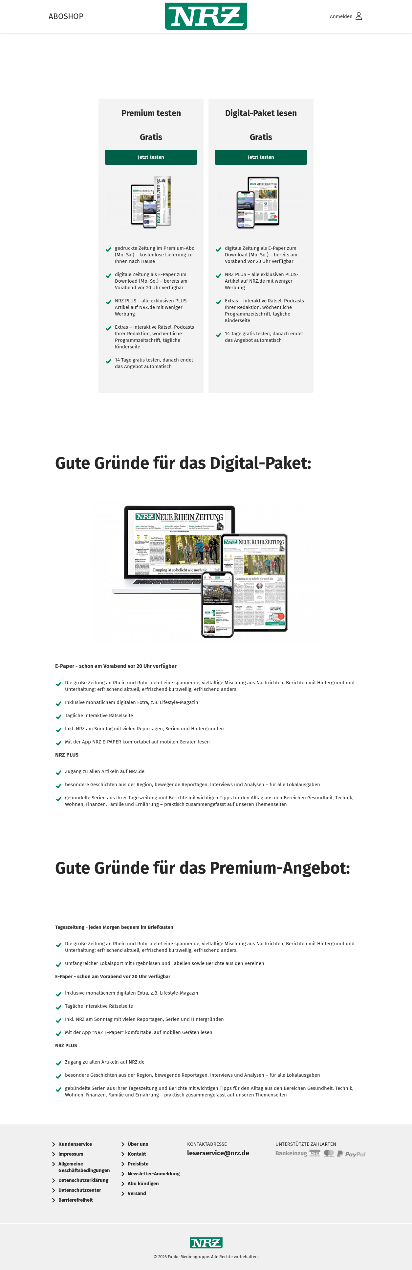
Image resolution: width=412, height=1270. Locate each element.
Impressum (70, 1154)
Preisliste (138, 1164)
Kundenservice (75, 1144)
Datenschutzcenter (79, 1190)
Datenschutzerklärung (83, 1180)
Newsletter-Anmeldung (154, 1174)
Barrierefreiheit (75, 1200)
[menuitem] (337, 16)
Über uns (138, 1144)
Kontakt (137, 1154)
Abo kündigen (143, 1184)
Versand (137, 1193)
